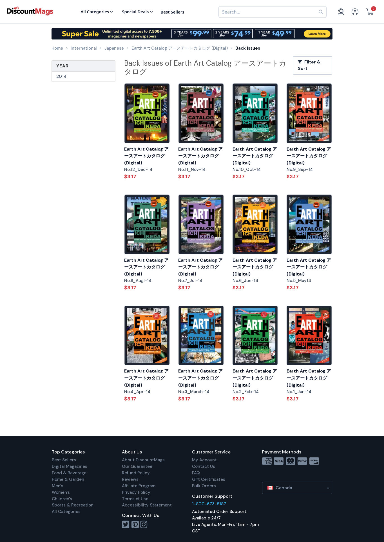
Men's (57, 486)
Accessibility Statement (147, 505)
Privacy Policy (136, 492)
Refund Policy (136, 473)
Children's (62, 499)
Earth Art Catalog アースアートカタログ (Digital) (146, 156)
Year (62, 66)
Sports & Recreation (72, 505)
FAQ (196, 473)
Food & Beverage (69, 473)
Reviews (130, 479)
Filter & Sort (309, 65)
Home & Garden (68, 479)
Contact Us (203, 466)
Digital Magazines (69, 466)
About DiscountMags (143, 460)
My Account (204, 460)
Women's (61, 492)
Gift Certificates (208, 479)
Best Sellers (64, 460)
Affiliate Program (138, 486)
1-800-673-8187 (209, 504)
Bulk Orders (204, 486)
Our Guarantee (137, 466)
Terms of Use (135, 499)
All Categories (66, 511)
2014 (61, 76)
